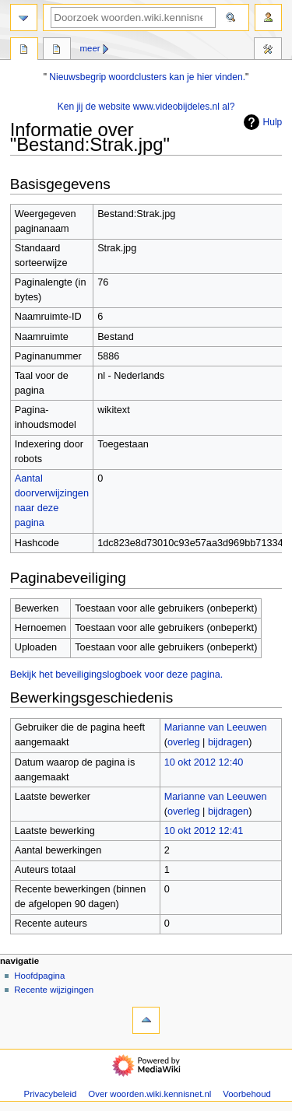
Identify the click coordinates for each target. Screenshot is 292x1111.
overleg (183, 742)
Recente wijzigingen (53, 989)
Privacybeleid (50, 1094)
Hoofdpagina (39, 975)
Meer (90, 48)
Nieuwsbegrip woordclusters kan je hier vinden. (147, 77)
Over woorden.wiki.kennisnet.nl (149, 1094)
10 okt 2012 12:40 (204, 762)
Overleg (57, 50)
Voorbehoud (247, 1094)
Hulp (261, 122)
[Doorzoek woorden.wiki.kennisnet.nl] (133, 17)
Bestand (24, 50)
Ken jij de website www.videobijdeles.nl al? (146, 106)
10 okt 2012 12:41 (204, 830)
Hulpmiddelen (268, 50)
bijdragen (228, 742)
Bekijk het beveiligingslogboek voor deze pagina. (116, 674)
